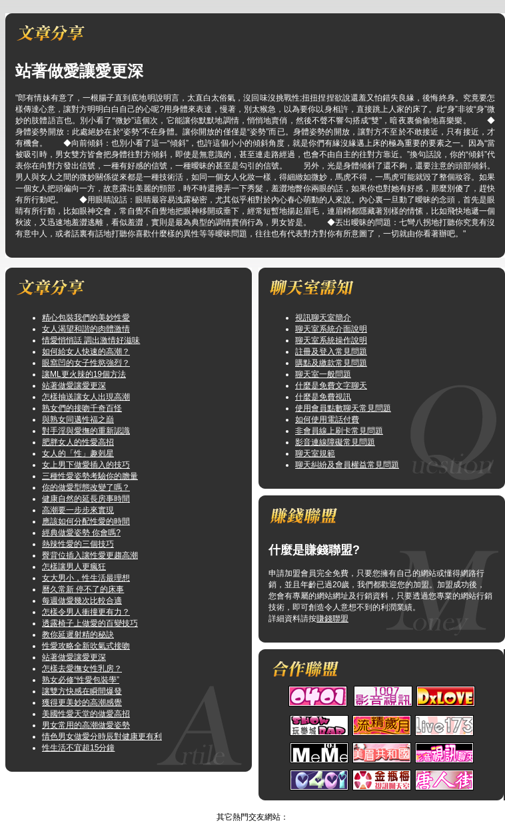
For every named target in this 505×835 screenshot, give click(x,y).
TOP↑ (292, 805)
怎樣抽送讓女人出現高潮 (86, 397)
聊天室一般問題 (323, 374)
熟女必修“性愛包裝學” (80, 680)
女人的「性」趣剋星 (78, 453)
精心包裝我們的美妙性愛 (86, 317)
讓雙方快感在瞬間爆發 (82, 691)
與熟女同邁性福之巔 (78, 419)
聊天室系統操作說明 (331, 340)
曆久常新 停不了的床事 (83, 589)
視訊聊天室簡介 (323, 317)
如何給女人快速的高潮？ (86, 351)
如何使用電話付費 (327, 419)
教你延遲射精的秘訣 (78, 634)
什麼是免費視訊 (323, 397)
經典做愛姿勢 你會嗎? (81, 532)
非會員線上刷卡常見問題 (339, 430)
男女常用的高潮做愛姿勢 (86, 725)
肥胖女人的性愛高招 (78, 442)
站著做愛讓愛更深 (74, 385)
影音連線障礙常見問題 (335, 442)
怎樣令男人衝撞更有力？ (86, 612)
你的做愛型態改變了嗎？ (86, 487)
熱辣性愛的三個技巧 (78, 544)
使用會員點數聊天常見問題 (343, 408)
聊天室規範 (315, 453)
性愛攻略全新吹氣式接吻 (86, 646)
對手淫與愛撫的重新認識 (86, 430)
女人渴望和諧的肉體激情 (86, 329)
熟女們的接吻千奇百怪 (82, 408)
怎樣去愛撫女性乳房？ (82, 668)
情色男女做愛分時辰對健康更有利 (102, 736)
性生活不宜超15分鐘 (78, 747)
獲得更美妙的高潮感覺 (82, 702)
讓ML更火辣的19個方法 (84, 374)
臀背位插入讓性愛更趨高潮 (90, 555)
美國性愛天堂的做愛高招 (86, 713)
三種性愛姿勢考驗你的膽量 (90, 476)
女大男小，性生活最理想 (86, 578)
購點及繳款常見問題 (331, 363)
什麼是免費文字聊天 (331, 385)
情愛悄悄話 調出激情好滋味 (91, 340)
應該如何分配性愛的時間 (86, 521)
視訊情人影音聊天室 (239, 805)
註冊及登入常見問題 (331, 351)
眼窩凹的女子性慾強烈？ (86, 363)
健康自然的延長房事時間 (86, 498)
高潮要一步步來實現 (78, 510)
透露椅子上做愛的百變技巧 (90, 623)
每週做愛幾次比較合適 (82, 600)
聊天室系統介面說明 (331, 329)
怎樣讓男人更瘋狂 (74, 566)
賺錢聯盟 (332, 618)
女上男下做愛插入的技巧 (86, 464)
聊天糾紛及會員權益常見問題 (347, 464)
